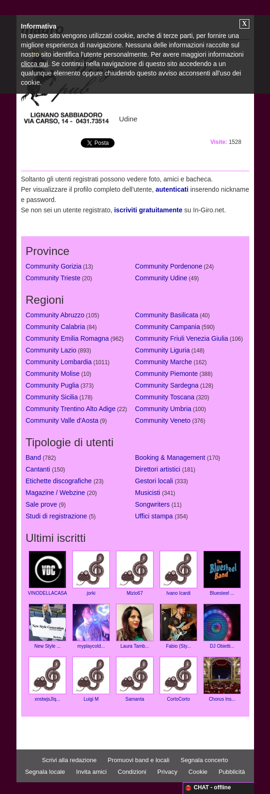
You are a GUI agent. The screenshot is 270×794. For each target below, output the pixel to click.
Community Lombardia (59, 362)
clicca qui (34, 63)
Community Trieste (53, 278)
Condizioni (132, 771)
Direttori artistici (157, 469)
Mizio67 (135, 573)
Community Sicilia (52, 397)
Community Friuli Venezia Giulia (181, 338)
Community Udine (161, 278)
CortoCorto (178, 679)
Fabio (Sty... (178, 626)
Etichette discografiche (59, 481)
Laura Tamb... (135, 626)
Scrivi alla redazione (69, 760)
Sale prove (41, 504)
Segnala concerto (204, 760)
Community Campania (168, 326)
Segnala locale (45, 771)
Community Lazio (51, 350)
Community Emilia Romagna (67, 338)
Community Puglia (52, 385)
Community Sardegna (167, 385)
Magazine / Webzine (55, 492)
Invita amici (91, 771)
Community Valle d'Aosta (62, 420)
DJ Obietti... (222, 626)
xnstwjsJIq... (47, 679)
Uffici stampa (154, 516)
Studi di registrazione (56, 516)
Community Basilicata (167, 315)
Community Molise (53, 373)
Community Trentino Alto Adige (71, 408)
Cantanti (38, 469)
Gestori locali (154, 481)
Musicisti (148, 492)
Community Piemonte (166, 373)
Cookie (197, 771)
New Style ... (47, 626)
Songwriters (152, 504)
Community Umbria (163, 408)
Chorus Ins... (222, 679)
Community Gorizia (54, 266)
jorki (91, 573)
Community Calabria (55, 326)
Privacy (167, 771)
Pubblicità (231, 771)
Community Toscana (165, 397)
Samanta (135, 679)
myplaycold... (91, 626)
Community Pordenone (168, 266)
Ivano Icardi (178, 573)
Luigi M (91, 679)
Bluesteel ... (222, 573)
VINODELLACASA (47, 573)
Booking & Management (170, 457)
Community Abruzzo (55, 315)
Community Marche (163, 362)
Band (33, 457)
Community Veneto (163, 420)
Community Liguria (162, 350)
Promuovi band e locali (139, 760)
